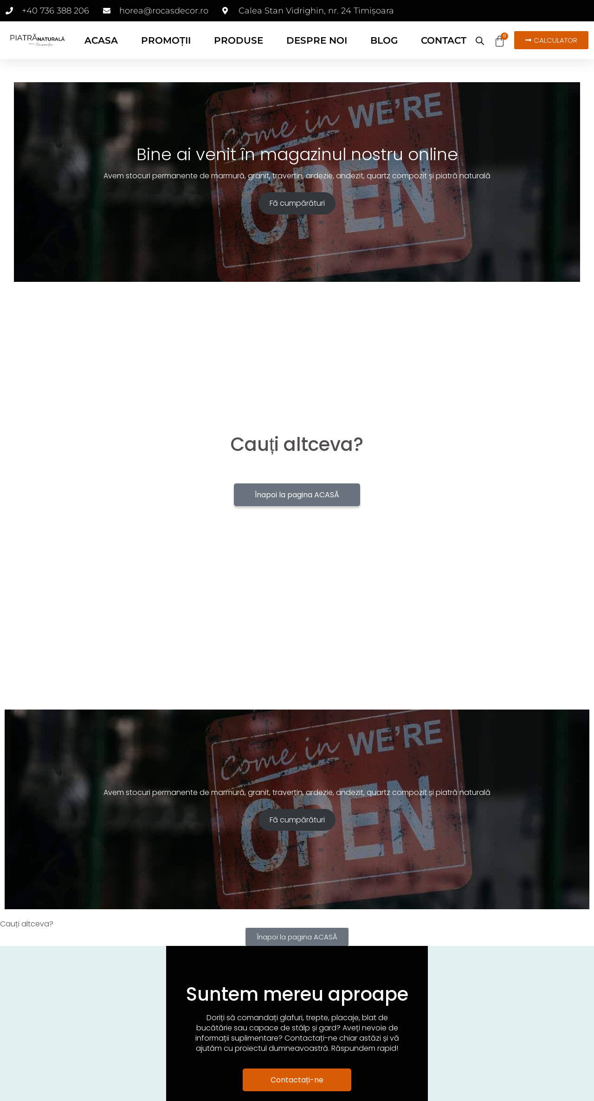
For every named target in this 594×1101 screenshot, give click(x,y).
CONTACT (443, 40)
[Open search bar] (479, 41)
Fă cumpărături (297, 203)
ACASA (101, 40)
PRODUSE (238, 40)
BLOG (384, 40)
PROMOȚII (166, 40)
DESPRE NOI (316, 40)
